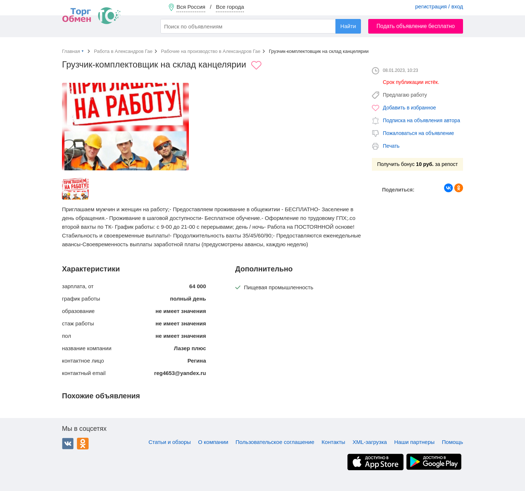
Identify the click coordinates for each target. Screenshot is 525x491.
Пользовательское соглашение (275, 442)
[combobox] (260, 26)
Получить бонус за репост (417, 164)
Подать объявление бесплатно (416, 26)
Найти (348, 26)
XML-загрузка (370, 442)
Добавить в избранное (409, 108)
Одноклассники (83, 443)
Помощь (452, 442)
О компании (213, 442)
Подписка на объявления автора (421, 120)
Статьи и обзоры (169, 442)
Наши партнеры (414, 442)
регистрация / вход (439, 6)
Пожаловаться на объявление (418, 133)
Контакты (333, 442)
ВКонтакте (68, 443)
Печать (391, 146)
